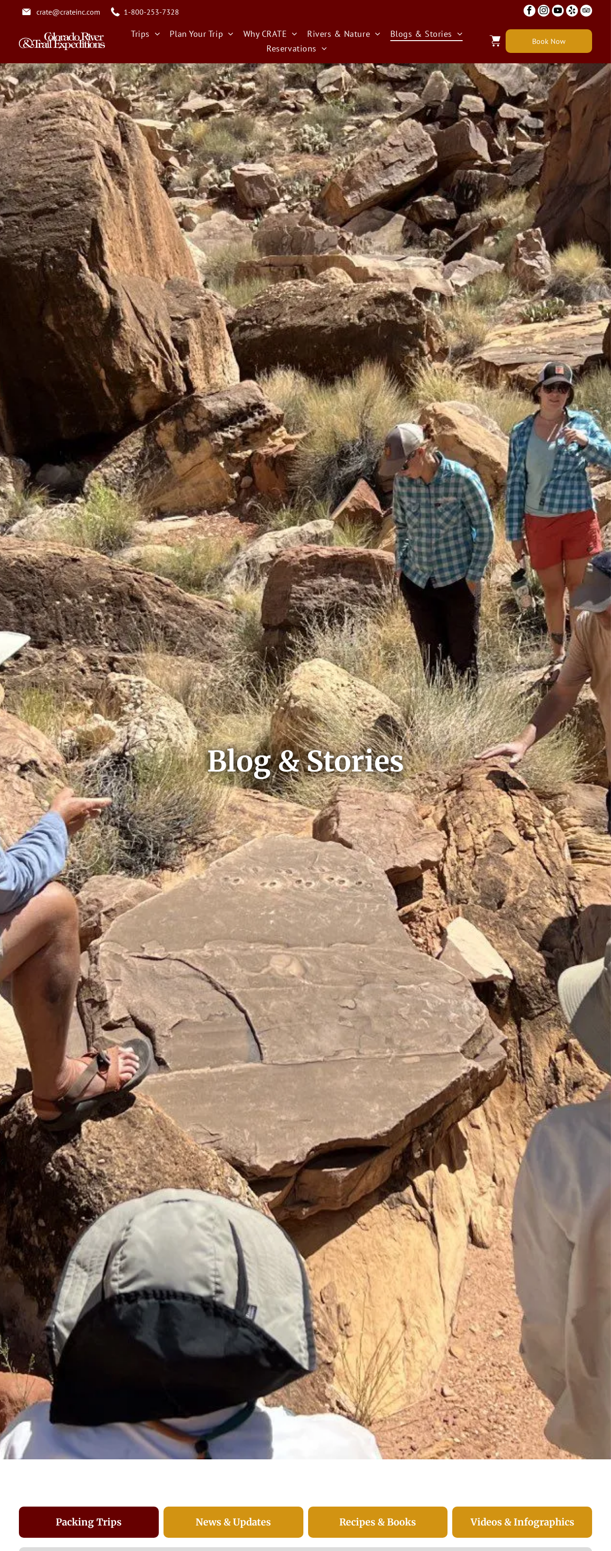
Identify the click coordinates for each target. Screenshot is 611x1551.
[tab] (89, 1522)
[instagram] (544, 12)
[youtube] (558, 12)
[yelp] (572, 12)
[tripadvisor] (586, 12)
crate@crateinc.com (68, 12)
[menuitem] (145, 33)
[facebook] (529, 12)
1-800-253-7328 (151, 12)
